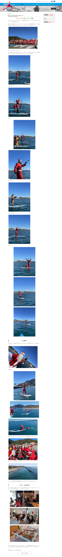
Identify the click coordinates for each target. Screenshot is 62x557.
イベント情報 (42, 4)
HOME (22, 4)
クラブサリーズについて (28, 4)
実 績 (34, 4)
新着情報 (37, 4)
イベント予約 (47, 4)
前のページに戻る (24, 553)
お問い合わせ (53, 4)
